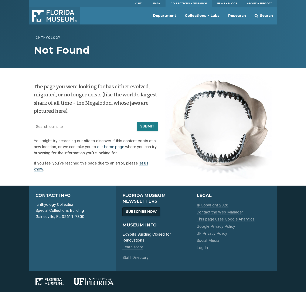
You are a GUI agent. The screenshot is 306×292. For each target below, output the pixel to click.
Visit (138, 3)
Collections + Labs (202, 15)
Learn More (132, 247)
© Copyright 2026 (212, 205)
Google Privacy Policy (216, 226)
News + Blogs (227, 3)
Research (237, 15)
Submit (147, 126)
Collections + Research (189, 3)
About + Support (259, 3)
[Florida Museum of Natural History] (54, 281)
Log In (202, 247)
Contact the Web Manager (220, 212)
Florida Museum (54, 15)
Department (164, 15)
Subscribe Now (141, 212)
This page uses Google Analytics (226, 219)
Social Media (208, 240)
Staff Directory (135, 257)
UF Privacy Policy (212, 233)
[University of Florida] (99, 281)
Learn (156, 3)
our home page (110, 146)
